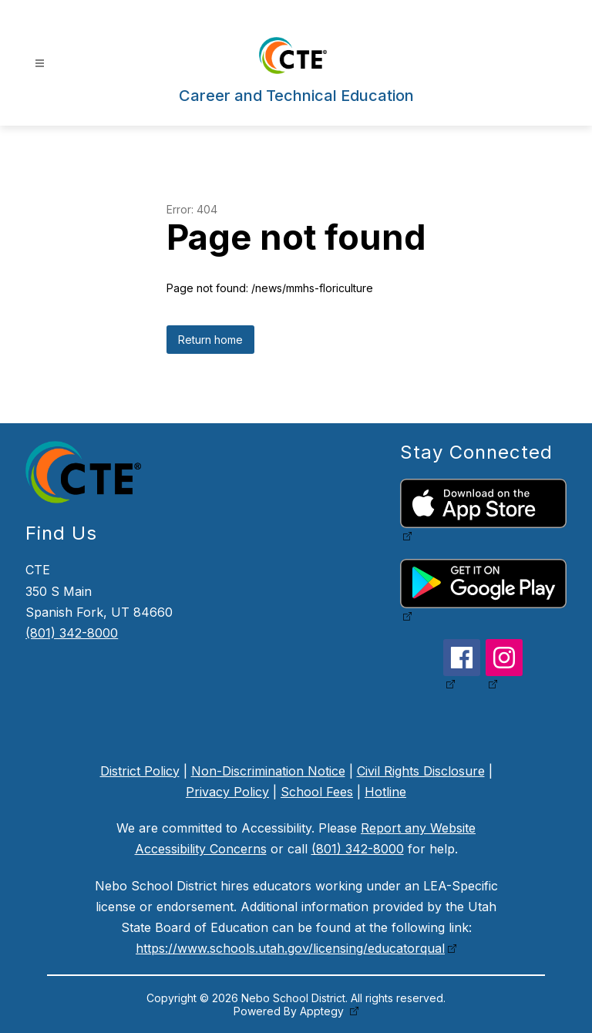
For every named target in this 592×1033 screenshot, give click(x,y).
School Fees (317, 791)
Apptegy (323, 1011)
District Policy (140, 771)
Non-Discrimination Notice (268, 771)
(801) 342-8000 (71, 633)
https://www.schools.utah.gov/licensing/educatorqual (290, 948)
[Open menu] (40, 63)
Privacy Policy (227, 791)
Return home (210, 339)
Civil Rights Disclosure (421, 771)
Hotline (385, 791)
